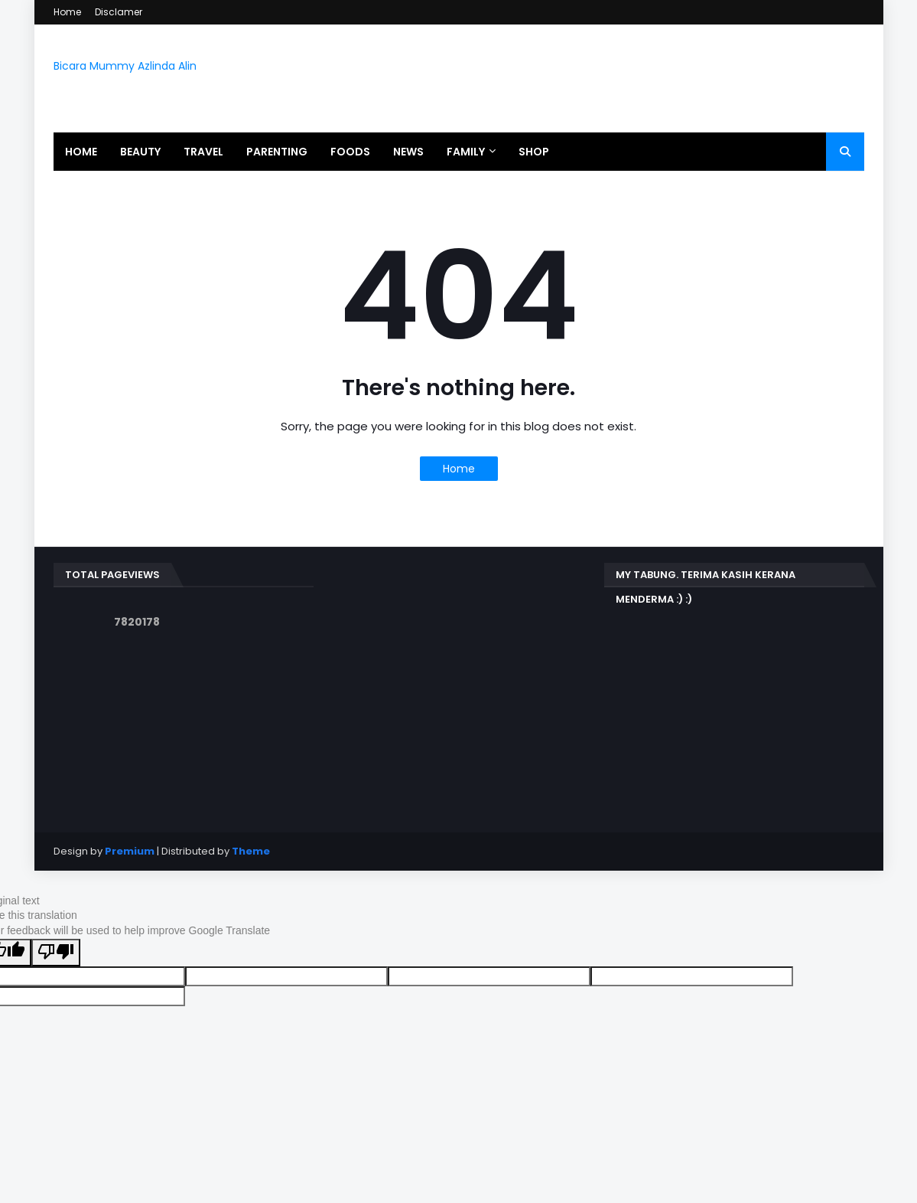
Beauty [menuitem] (140, 151)
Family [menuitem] (466, 151)
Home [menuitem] (81, 151)
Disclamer (118, 11)
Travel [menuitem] (203, 151)
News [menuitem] (408, 151)
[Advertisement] (459, 670)
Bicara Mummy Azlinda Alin (125, 66)
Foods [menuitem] (350, 151)
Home (67, 11)
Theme (251, 851)
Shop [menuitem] (534, 151)
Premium (129, 851)
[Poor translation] (55, 952)
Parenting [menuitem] (276, 151)
